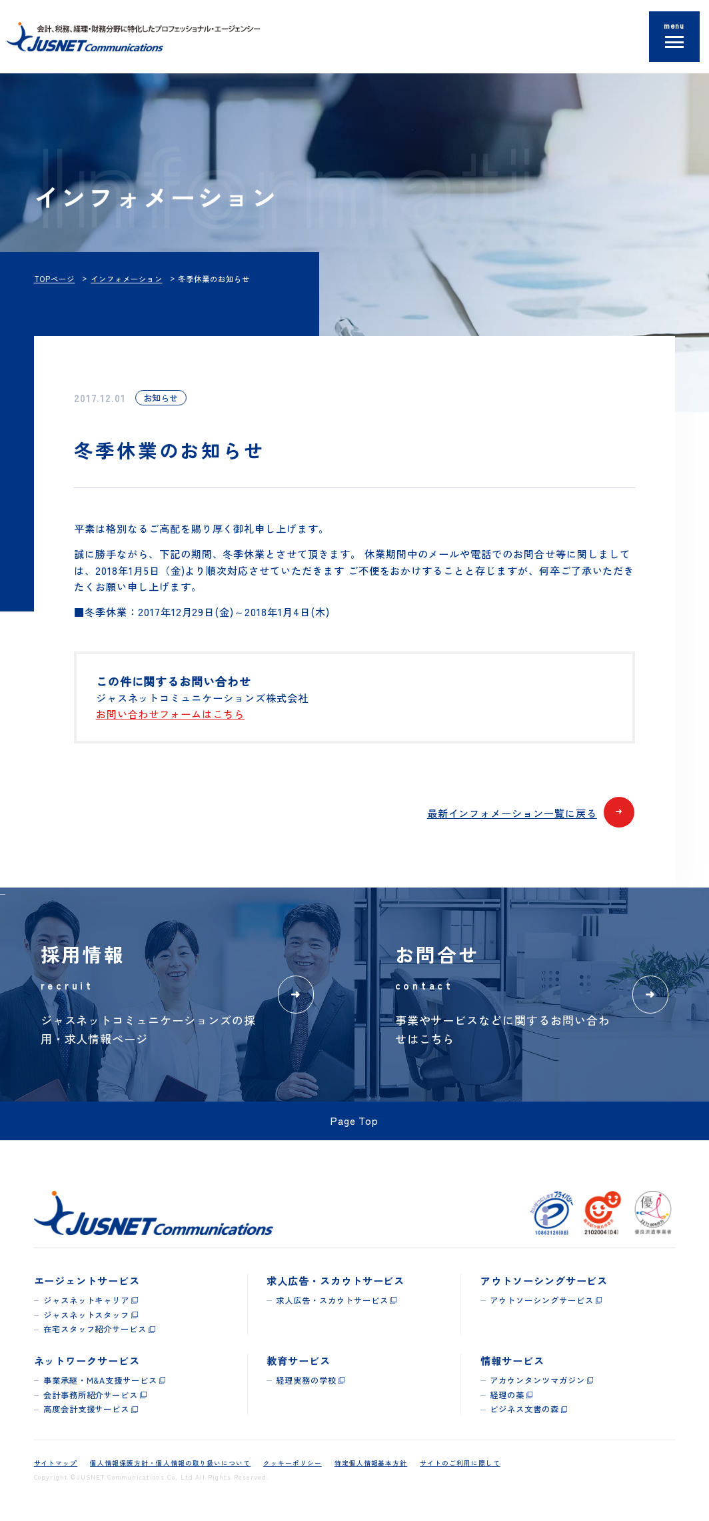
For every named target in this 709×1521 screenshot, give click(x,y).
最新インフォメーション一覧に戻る (531, 813)
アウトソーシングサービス (541, 1300)
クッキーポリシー (292, 1463)
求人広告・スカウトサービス (332, 1300)
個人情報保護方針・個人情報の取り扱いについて (170, 1463)
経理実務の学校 (306, 1380)
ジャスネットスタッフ (86, 1315)
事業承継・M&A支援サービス (100, 1380)
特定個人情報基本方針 (371, 1463)
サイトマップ (56, 1463)
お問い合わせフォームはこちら (170, 713)
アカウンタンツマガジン (537, 1380)
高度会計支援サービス (86, 1409)
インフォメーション (127, 278)
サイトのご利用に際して (460, 1463)
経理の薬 (507, 1395)
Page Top (355, 1120)
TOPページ (54, 278)
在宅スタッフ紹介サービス (95, 1329)
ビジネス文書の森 (524, 1409)
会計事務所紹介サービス (90, 1395)
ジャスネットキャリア (86, 1300)
